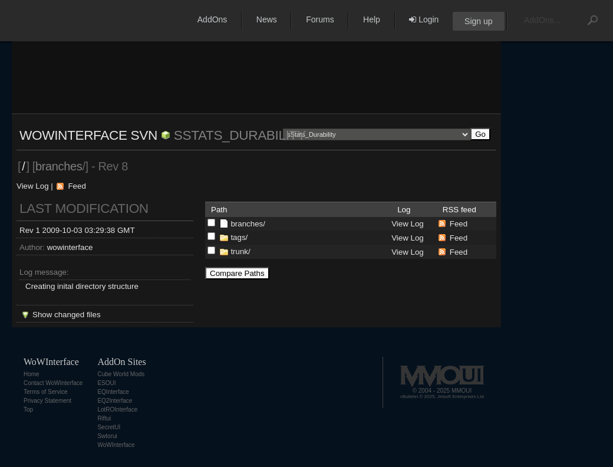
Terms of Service (45, 392)
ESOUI (106, 383)
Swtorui (107, 436)
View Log (33, 186)
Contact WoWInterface (53, 383)
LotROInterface (117, 409)
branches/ (247, 223)
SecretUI (108, 427)
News (266, 19)
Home (31, 374)
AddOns (212, 19)
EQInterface (112, 392)
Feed (76, 186)
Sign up (478, 21)
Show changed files (66, 314)
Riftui (104, 418)
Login (424, 19)
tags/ (239, 237)
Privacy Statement (47, 400)
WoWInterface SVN (88, 135)
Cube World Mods (120, 374)
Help (371, 19)
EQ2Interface (114, 400)
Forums (320, 19)
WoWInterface (115, 445)
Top (28, 409)
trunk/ (240, 251)
